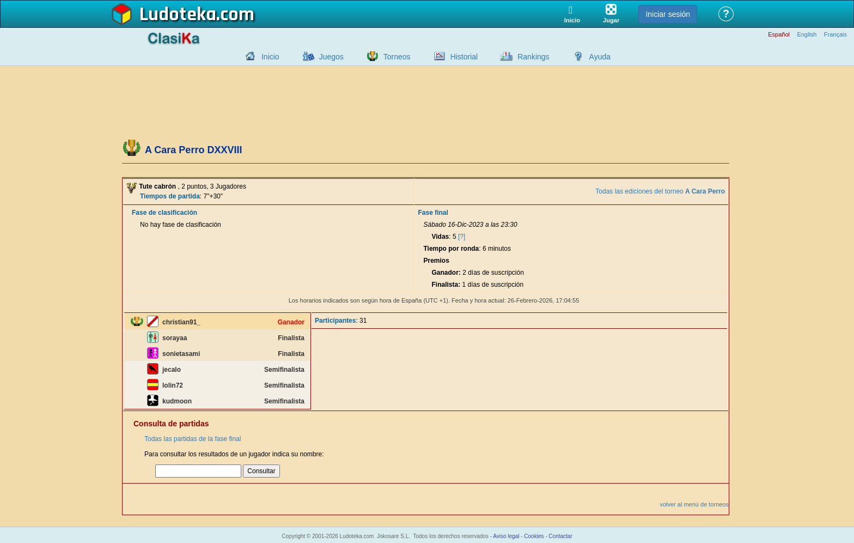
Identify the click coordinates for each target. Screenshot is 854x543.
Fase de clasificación (164, 212)
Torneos (397, 56)
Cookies (534, 536)
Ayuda (600, 56)
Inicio (270, 56)
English (806, 35)
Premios (436, 260)
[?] (461, 236)
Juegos (331, 56)
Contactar (560, 536)
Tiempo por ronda (451, 248)
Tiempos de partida (170, 196)
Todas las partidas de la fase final (192, 439)
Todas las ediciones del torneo (660, 191)
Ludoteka (177, 15)
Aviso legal (506, 536)
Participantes (335, 320)
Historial (464, 56)
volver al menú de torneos (694, 504)
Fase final (433, 212)
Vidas (440, 236)
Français (835, 35)
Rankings (533, 56)
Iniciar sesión (667, 14)
